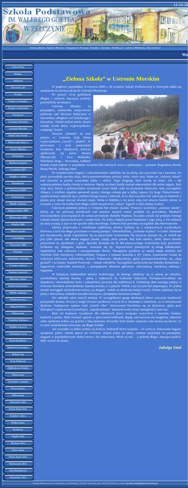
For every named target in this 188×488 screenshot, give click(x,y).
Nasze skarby (18, 388)
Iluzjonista (18, 156)
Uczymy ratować (18, 265)
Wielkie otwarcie (18, 327)
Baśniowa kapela (18, 162)
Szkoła (50, 47)
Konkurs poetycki (18, 272)
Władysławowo (18, 299)
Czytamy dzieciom (18, 121)
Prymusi (84, 47)
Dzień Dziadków (18, 340)
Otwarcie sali (18, 87)
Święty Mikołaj (18, 149)
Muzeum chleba (18, 279)
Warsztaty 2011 (18, 402)
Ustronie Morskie (18, 128)
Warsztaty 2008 (18, 245)
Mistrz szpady (18, 231)
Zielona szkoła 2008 (18, 210)
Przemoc (18, 251)
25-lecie (18, 94)
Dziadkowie (18, 183)
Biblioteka (139, 47)
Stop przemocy (18, 306)
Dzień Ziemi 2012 (18, 457)
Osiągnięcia (72, 47)
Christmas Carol (18, 333)
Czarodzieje (18, 238)
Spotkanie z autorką (17, 258)
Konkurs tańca (18, 415)
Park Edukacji (18, 361)
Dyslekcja (18, 429)
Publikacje (117, 47)
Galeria (129, 47)
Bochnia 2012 (18, 443)
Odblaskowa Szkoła (18, 368)
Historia (59, 47)
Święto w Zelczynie (18, 108)
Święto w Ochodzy (17, 101)
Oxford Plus (18, 67)
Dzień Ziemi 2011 (18, 409)
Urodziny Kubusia (17, 320)
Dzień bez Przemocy (17, 347)
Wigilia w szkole (18, 176)
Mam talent (18, 450)
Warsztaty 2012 (18, 477)
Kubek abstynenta (17, 286)
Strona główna (37, 47)
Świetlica (95, 47)
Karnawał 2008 (18, 190)
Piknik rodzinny (18, 203)
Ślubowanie (18, 313)
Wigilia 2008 (18, 224)
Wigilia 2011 (18, 436)
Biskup (18, 74)
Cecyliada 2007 (18, 169)
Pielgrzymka (17, 422)
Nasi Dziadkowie (18, 470)
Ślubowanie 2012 (18, 463)
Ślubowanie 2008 (18, 217)
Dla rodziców (154, 47)
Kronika (105, 47)
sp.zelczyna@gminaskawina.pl (141, 483)
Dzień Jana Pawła (18, 135)
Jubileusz (18, 80)
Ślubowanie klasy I (18, 142)
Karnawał (18, 115)
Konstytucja (18, 197)
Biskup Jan (18, 354)
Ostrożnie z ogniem (18, 381)
